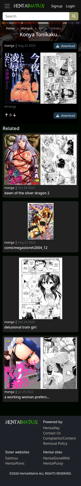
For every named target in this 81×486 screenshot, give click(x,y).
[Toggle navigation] (7, 6)
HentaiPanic (15, 463)
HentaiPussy (53, 463)
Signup (56, 6)
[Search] (36, 16)
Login (70, 6)
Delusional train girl (20, 327)
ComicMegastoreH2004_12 (26, 248)
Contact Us (52, 433)
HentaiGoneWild (56, 458)
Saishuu (11, 458)
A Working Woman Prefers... (26, 397)
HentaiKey (51, 427)
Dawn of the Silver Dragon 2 (26, 193)
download (65, 46)
